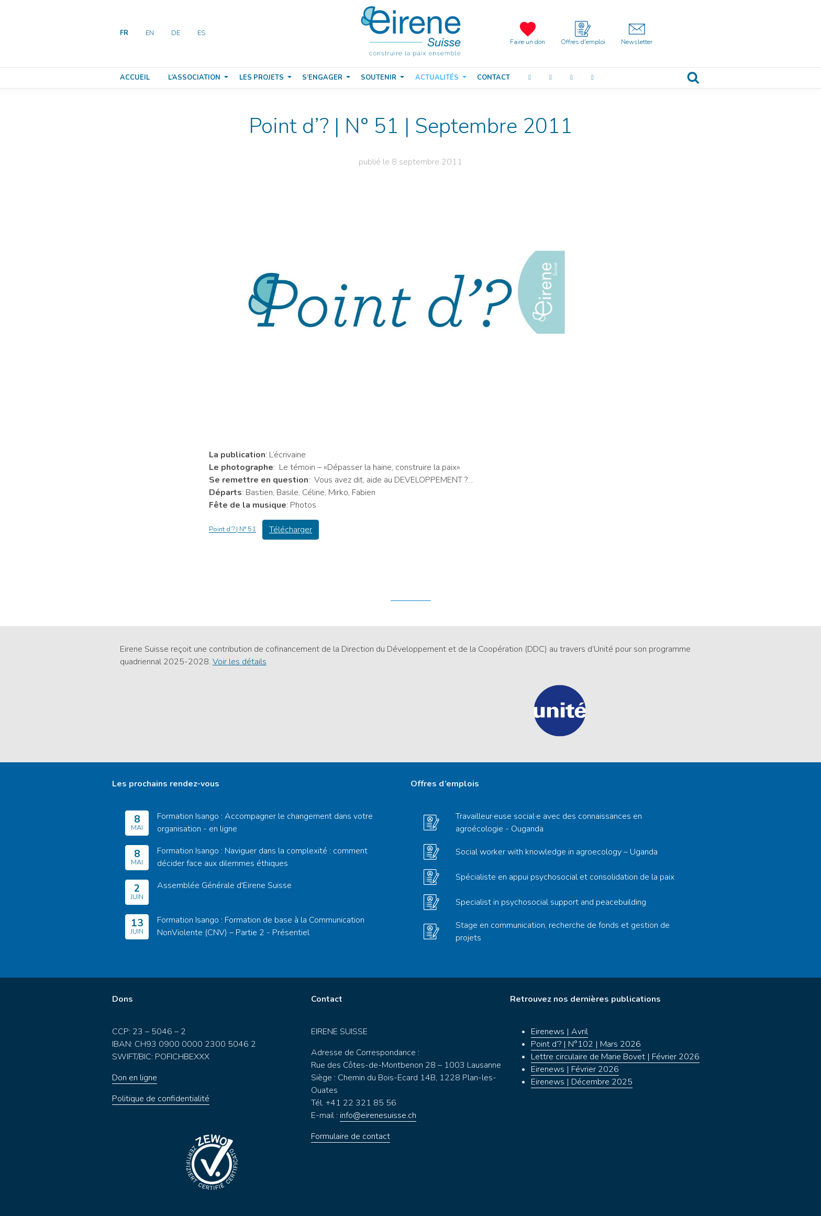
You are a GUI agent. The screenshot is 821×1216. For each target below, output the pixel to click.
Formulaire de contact (350, 1136)
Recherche (693, 78)
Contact (493, 77)
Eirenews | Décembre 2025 (582, 1082)
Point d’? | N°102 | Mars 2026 (586, 1044)
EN (150, 33)
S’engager (322, 77)
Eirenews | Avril (559, 1031)
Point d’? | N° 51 (232, 529)
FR (124, 33)
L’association (194, 77)
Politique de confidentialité (160, 1098)
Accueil (135, 77)
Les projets (261, 77)
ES (201, 33)
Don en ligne (134, 1077)
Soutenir (378, 77)
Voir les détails (240, 661)
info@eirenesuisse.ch (378, 1115)
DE (175, 33)
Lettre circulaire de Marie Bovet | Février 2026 (615, 1056)
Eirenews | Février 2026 (575, 1069)
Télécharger (290, 529)
